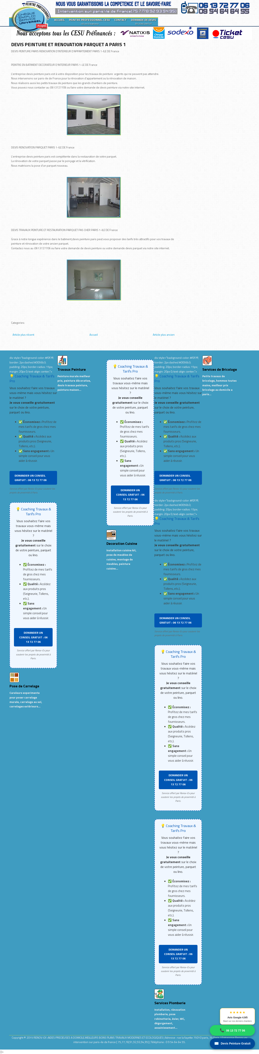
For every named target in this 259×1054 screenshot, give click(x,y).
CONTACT (120, 20)
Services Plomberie (170, 1003)
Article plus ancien (164, 334)
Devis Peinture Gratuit (232, 1044)
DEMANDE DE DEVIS (143, 21)
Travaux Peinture (71, 369)
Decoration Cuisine (121, 543)
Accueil (93, 334)
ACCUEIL (59, 20)
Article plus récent (23, 334)
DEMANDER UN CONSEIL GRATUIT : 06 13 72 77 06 (31, 477)
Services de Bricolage (219, 369)
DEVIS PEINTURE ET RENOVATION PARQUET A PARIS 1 (68, 44)
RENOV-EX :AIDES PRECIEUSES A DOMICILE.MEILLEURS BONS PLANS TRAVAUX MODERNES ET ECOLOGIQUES (99, 1037)
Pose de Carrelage (24, 686)
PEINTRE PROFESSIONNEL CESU (89, 21)
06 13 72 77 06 (232, 1030)
